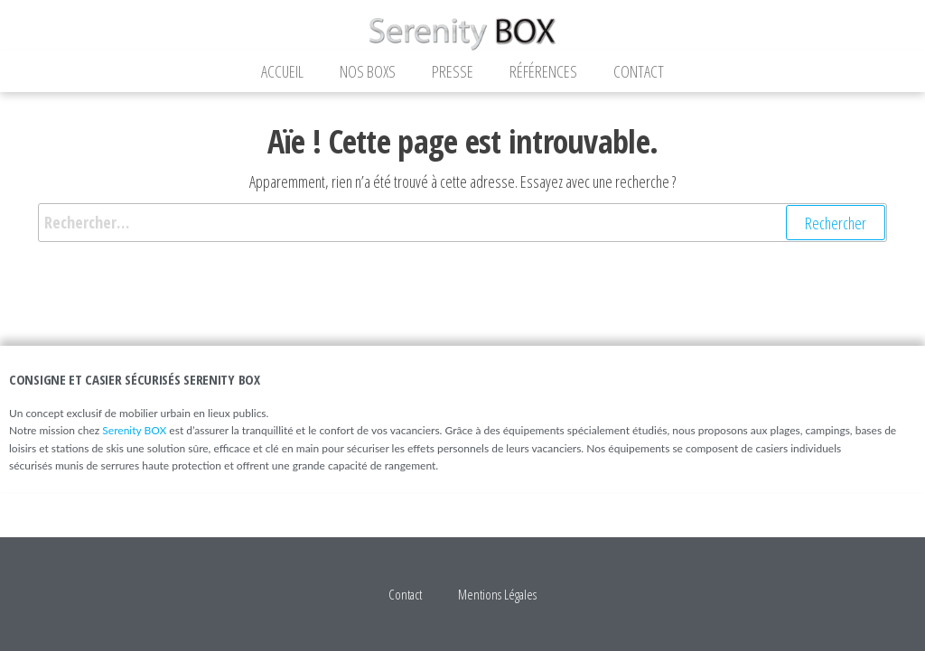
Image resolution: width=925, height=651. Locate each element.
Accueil (282, 71)
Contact (638, 71)
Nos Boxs (368, 71)
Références (543, 71)
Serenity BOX (134, 430)
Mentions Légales (497, 594)
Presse (452, 71)
